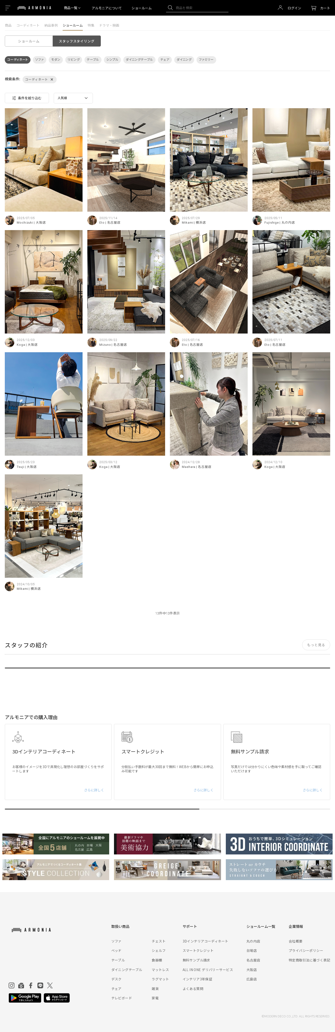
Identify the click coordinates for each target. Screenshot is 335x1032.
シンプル (112, 59)
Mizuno (105, 344)
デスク (116, 979)
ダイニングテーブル (139, 59)
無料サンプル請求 (196, 960)
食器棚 (157, 960)
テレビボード (121, 998)
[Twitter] (50, 985)
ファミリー (206, 59)
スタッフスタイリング (76, 41)
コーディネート (28, 25)
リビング (74, 59)
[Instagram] (11, 985)
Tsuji (20, 467)
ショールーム (142, 8)
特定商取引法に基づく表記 (309, 960)
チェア (164, 59)
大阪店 (251, 969)
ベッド (116, 950)
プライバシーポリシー (306, 950)
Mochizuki (25, 222)
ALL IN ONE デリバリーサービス (208, 969)
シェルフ (159, 950)
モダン (55, 59)
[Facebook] (31, 985)
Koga (21, 344)
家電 (155, 998)
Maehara (188, 467)
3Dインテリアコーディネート (205, 941)
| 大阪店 (40, 222)
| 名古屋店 (112, 222)
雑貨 (155, 988)
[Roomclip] (21, 985)
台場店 (251, 950)
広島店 (251, 979)
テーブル (93, 59)
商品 (8, 25)
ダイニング (184, 59)
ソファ (39, 59)
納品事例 (51, 25)
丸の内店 (253, 941)
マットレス (160, 969)
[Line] (40, 985)
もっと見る (316, 644)
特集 (91, 25)
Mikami (187, 222)
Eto (102, 222)
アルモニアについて (107, 8)
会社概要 (296, 941)
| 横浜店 (200, 222)
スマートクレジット (198, 950)
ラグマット (160, 979)
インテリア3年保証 (197, 979)
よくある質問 (193, 988)
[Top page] (34, 10)
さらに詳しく (94, 789)
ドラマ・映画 (109, 25)
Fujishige (271, 222)
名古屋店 (253, 960)
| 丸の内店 (287, 222)
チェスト (159, 941)
